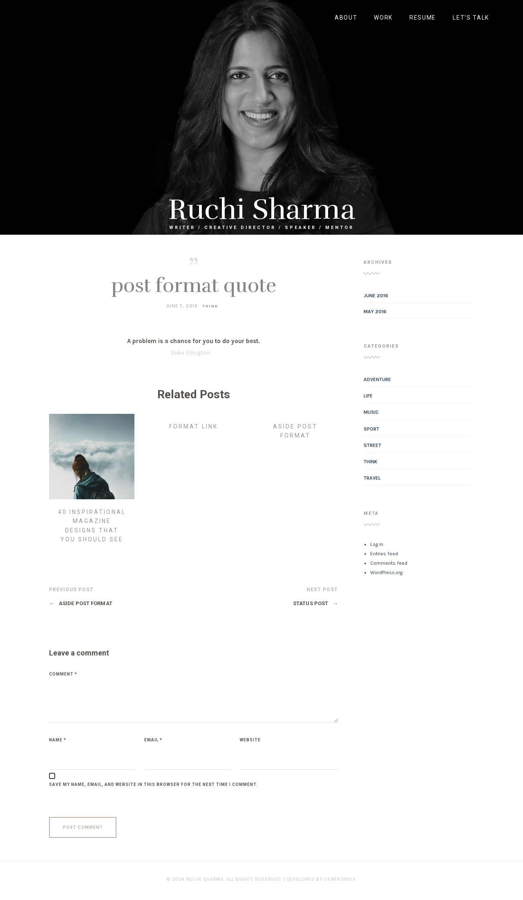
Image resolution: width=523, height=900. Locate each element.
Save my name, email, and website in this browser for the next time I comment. (153, 784)
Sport (371, 429)
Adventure (377, 379)
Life (368, 396)
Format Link (193, 426)
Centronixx (340, 879)
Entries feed (384, 554)
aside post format (80, 603)
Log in (376, 544)
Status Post (315, 603)
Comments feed (388, 563)
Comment (63, 674)
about (346, 17)
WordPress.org (386, 572)
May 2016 (375, 311)
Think (210, 306)
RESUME (422, 17)
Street (372, 445)
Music (371, 412)
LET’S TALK (471, 17)
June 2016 (376, 296)
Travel (372, 478)
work (383, 17)
